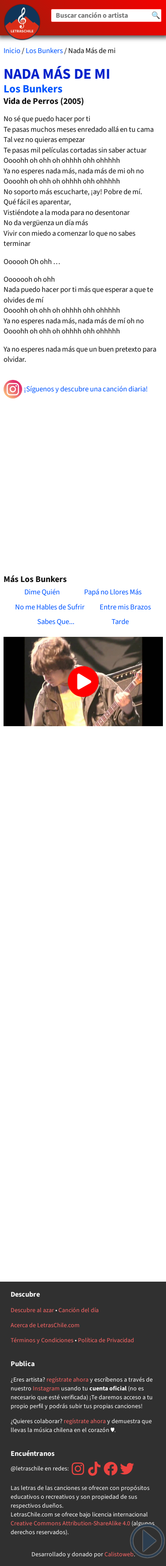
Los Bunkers (44, 51)
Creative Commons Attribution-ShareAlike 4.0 (70, 1523)
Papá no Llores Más (113, 592)
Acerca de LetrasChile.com (45, 1325)
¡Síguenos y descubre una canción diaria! (76, 389)
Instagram (46, 1388)
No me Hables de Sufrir (50, 607)
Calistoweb (119, 1554)
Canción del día (78, 1310)
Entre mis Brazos (125, 607)
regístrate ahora (67, 1379)
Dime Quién (42, 592)
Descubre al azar (32, 1310)
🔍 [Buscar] (155, 15)
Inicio (12, 51)
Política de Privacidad (106, 1340)
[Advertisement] (83, 483)
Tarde (120, 621)
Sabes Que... (55, 621)
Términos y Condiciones (42, 1340)
